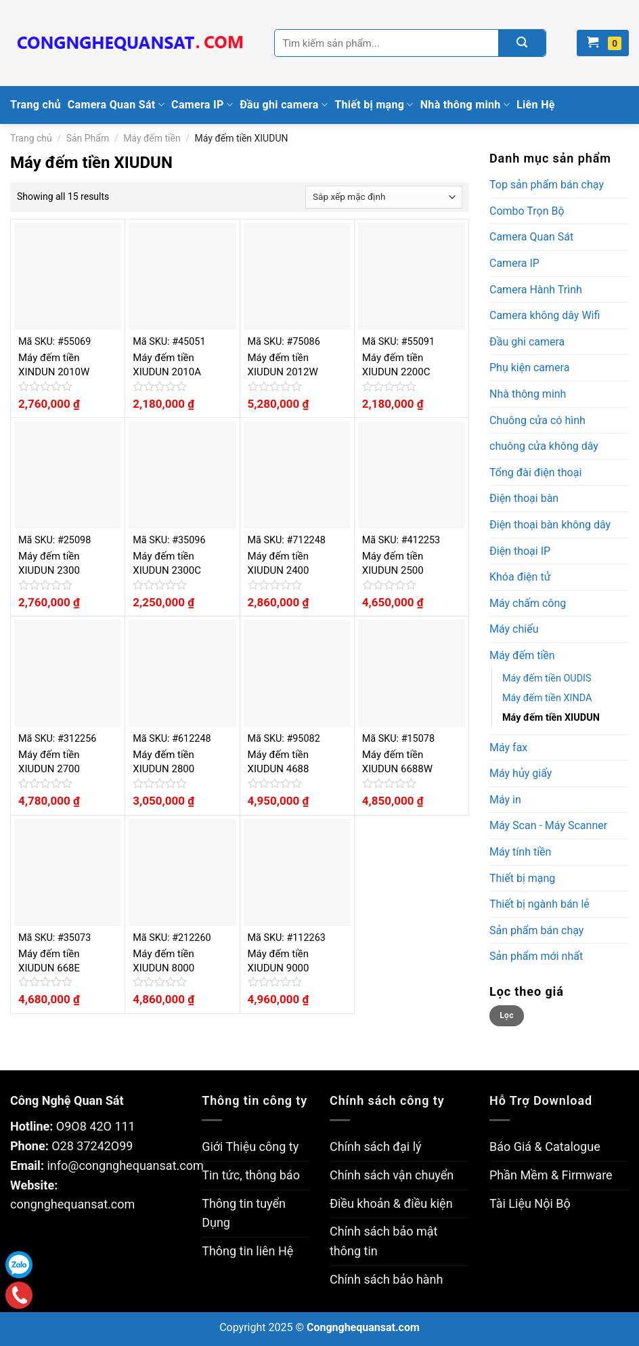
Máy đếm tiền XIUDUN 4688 (278, 762)
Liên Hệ (535, 104)
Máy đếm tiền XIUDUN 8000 (163, 961)
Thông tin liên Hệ (247, 1251)
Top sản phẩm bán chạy (546, 184)
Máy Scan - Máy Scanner (548, 825)
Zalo (18, 1264)
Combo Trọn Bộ (527, 211)
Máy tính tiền (520, 851)
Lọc (506, 1015)
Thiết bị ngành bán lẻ (539, 904)
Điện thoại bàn (523, 498)
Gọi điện (19, 1295)
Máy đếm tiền (152, 138)
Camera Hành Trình (535, 289)
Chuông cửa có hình (537, 420)
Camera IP (202, 105)
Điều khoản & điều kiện (391, 1203)
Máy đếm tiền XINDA (547, 698)
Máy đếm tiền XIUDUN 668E (49, 961)
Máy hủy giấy (520, 773)
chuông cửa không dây (543, 446)
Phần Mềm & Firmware (551, 1175)
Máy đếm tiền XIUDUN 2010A (167, 365)
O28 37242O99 (92, 1146)
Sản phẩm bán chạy (536, 930)
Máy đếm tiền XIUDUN (551, 717)
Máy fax (508, 747)
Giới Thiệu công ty (250, 1146)
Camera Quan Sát (116, 105)
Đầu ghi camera (284, 105)
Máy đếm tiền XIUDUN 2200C (396, 365)
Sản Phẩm (88, 138)
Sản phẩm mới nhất (536, 956)
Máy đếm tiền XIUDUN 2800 (163, 762)
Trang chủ (35, 104)
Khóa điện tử (520, 576)
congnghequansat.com (72, 1204)
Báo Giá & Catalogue (544, 1146)
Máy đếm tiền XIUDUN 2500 (393, 563)
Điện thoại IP (519, 551)
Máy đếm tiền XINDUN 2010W (53, 365)
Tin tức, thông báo (251, 1175)
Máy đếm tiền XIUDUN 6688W (397, 762)
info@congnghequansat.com (125, 1165)
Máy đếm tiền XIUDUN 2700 (49, 762)
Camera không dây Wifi (544, 315)
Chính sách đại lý (376, 1146)
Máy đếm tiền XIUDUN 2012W (283, 365)
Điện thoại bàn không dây (550, 524)
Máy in (505, 799)
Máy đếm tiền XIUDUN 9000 (278, 961)
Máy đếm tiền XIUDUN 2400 (278, 563)
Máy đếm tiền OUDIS (547, 678)
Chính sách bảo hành (386, 1279)
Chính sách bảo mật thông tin (383, 1241)
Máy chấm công (527, 603)
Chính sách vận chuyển (392, 1175)
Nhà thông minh (465, 105)
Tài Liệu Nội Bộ (530, 1203)
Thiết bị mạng (374, 105)
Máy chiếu (513, 629)
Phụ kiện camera (529, 367)
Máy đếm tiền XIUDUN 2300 (49, 563)
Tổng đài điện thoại (535, 472)
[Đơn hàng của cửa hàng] (383, 197)
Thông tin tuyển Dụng (244, 1213)
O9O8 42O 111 (95, 1126)
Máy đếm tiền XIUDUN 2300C (167, 563)
